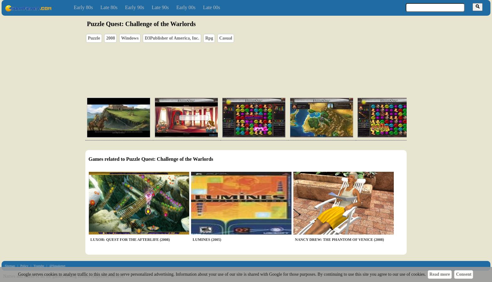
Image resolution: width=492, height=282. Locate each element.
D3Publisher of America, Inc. (172, 38)
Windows (130, 38)
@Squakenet (57, 266)
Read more (440, 274)
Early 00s (185, 7)
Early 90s (134, 7)
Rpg (209, 38)
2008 (110, 38)
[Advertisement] (264, 63)
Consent (463, 274)
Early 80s (83, 7)
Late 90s (160, 7)
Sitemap (10, 266)
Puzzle (94, 38)
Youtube (39, 266)
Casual (225, 38)
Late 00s (211, 7)
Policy (24, 266)
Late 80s (109, 7)
